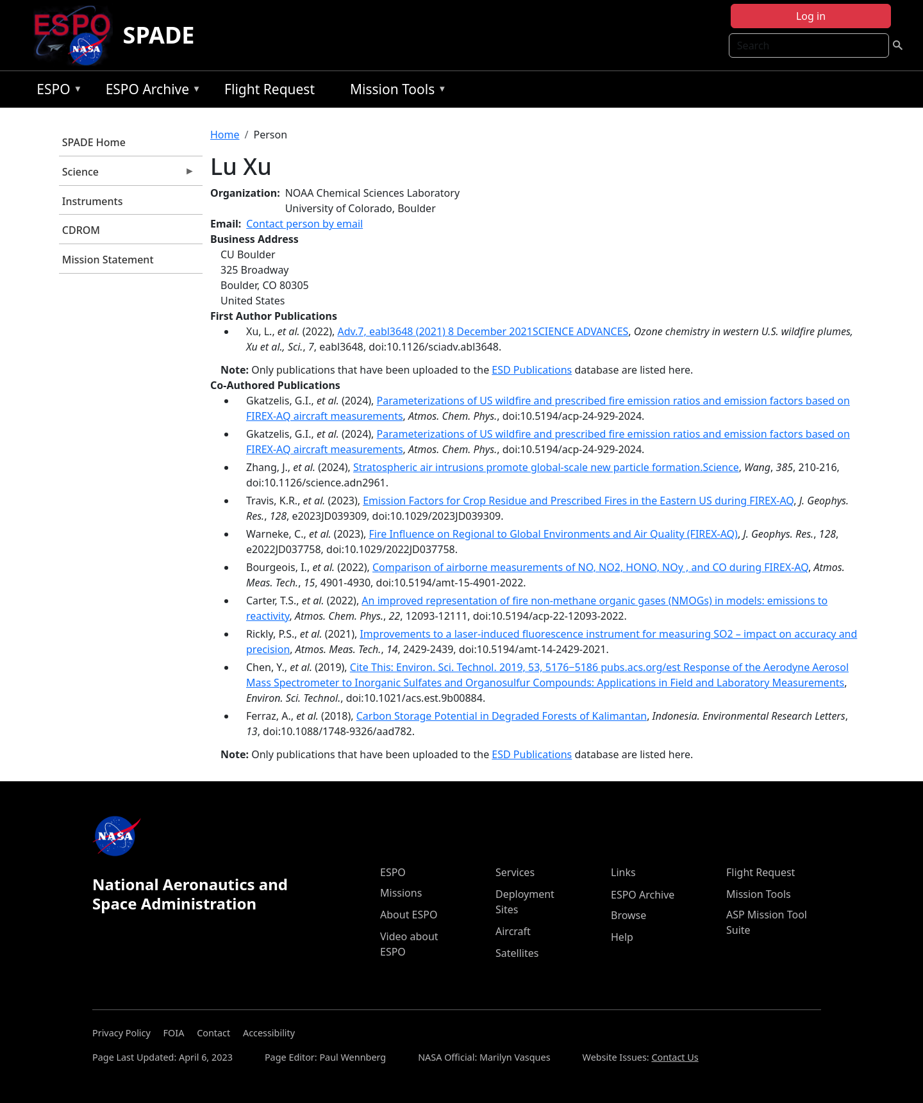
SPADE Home (94, 142)
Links (623, 872)
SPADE (159, 35)
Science (127, 175)
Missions (401, 893)
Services (515, 872)
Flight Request (269, 89)
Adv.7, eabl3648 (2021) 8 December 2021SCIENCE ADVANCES (482, 331)
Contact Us (674, 1057)
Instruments (92, 201)
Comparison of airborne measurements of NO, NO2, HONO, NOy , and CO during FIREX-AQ (590, 567)
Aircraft (513, 931)
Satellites (516, 953)
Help (622, 937)
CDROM (81, 230)
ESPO (56, 91)
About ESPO (408, 915)
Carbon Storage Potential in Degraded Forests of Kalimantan (501, 716)
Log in (811, 16)
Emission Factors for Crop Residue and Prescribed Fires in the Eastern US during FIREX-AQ (578, 500)
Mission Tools (395, 91)
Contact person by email (304, 224)
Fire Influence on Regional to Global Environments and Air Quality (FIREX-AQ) (553, 534)
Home (225, 135)
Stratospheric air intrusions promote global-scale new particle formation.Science (546, 467)
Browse (628, 915)
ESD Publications (532, 370)
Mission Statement (108, 260)
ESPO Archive (150, 91)
